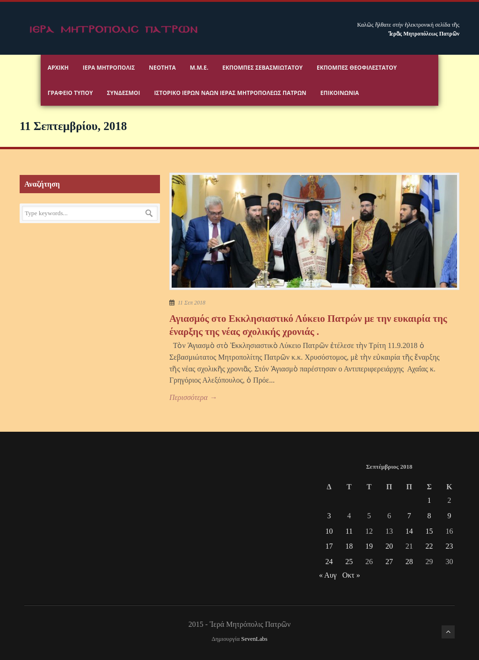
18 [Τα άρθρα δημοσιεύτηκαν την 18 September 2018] (349, 546)
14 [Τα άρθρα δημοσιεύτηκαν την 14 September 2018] (409, 531)
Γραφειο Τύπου (70, 93)
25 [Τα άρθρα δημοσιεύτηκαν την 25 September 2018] (349, 562)
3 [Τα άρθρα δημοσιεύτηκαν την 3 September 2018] (329, 516)
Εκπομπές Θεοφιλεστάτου (357, 68)
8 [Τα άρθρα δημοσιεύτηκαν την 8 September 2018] (429, 516)
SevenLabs (254, 639)
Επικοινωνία (339, 93)
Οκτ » (351, 575)
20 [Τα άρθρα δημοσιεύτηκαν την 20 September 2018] (389, 546)
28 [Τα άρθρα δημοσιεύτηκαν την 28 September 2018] (409, 562)
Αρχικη (58, 68)
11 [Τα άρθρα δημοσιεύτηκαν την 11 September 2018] (349, 531)
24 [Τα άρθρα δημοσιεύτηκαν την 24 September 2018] (329, 562)
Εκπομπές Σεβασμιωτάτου (262, 68)
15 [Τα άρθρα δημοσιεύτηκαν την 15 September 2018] (429, 531)
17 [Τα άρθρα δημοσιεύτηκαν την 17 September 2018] (329, 546)
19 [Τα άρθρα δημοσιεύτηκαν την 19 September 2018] (369, 546)
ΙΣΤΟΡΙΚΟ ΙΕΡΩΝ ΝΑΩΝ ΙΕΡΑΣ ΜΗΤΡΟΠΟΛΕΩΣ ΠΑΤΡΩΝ (230, 93)
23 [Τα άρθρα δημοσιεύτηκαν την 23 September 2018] (449, 546)
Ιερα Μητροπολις (109, 68)
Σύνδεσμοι (123, 93)
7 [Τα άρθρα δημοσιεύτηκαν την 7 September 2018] (409, 516)
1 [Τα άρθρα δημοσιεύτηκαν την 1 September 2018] (429, 500)
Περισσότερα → (193, 397)
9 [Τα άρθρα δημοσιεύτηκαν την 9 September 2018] (449, 516)
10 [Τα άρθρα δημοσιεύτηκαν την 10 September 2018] (329, 531)
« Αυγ (328, 575)
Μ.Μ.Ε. (199, 68)
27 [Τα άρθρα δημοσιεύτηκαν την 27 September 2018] (389, 562)
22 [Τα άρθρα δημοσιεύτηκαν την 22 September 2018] (429, 546)
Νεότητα (162, 68)
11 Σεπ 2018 (191, 302)
